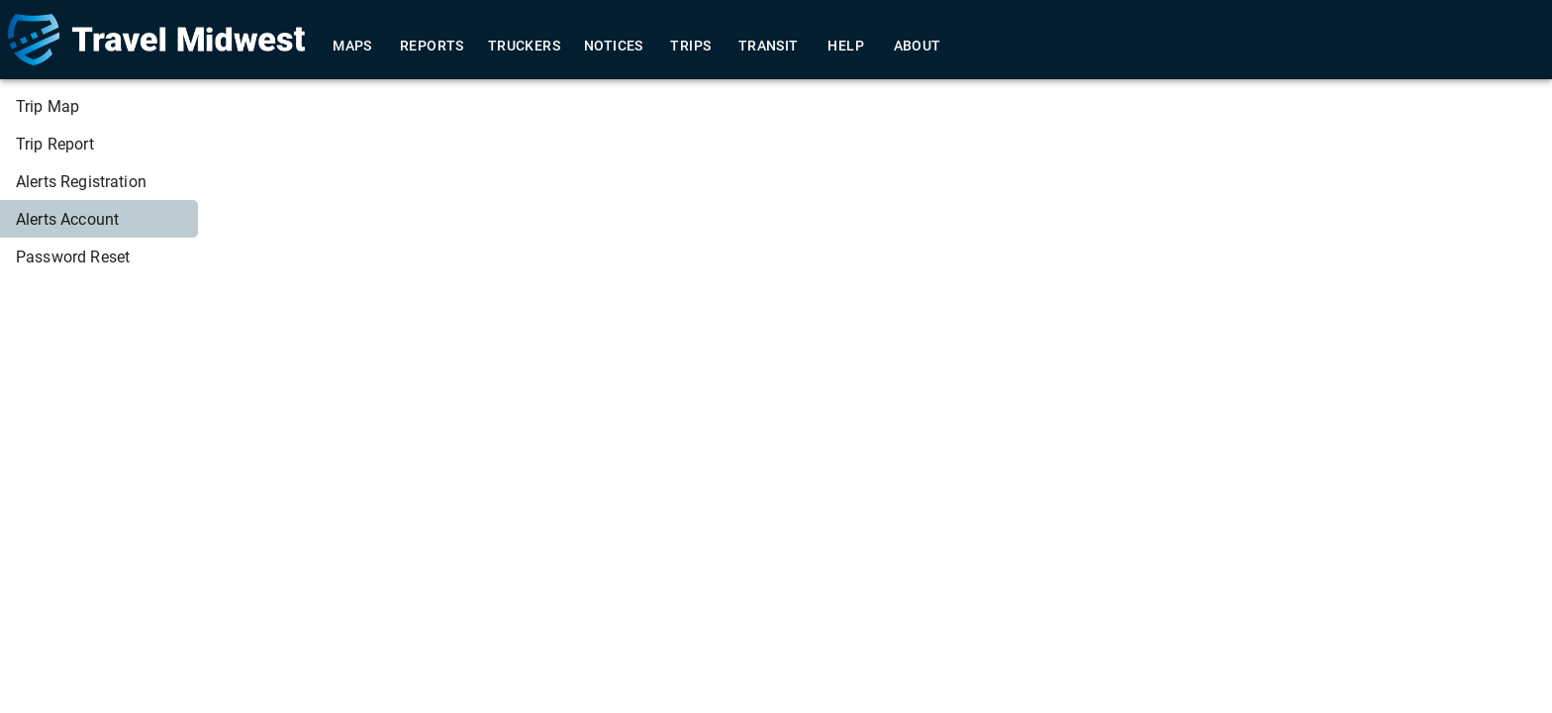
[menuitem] (99, 106)
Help (846, 46)
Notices (613, 46)
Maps (352, 46)
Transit (768, 46)
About (917, 46)
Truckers (524, 46)
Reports (432, 46)
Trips (691, 46)
